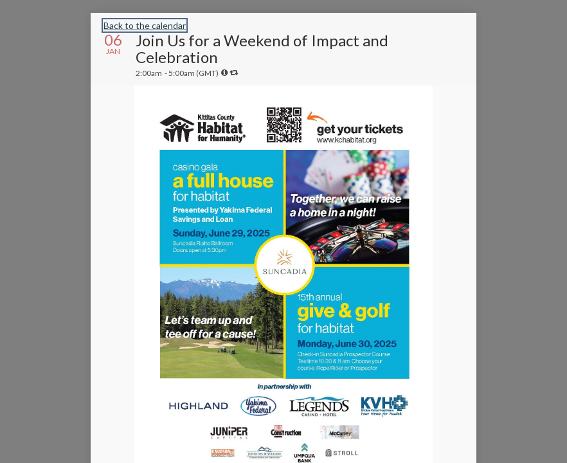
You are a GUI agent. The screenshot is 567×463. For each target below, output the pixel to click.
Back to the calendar (145, 25)
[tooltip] (224, 73)
